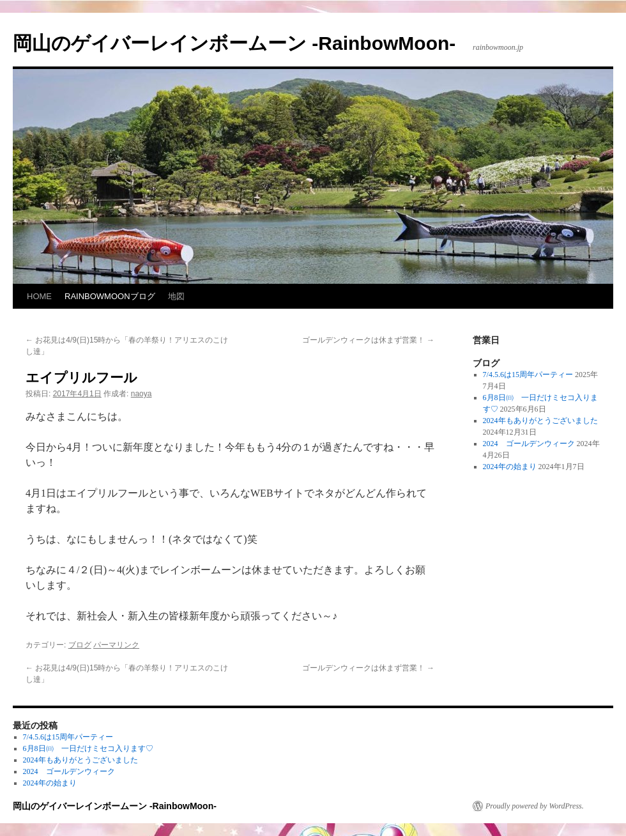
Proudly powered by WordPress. (534, 805)
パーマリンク (116, 644)
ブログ (79, 644)
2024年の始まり (510, 466)
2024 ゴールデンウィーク (529, 443)
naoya (141, 393)
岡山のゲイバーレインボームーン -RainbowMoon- (234, 43)
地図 (176, 296)
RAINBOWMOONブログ (110, 296)
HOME (39, 296)
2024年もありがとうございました (540, 420)
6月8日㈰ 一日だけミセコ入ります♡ (88, 748)
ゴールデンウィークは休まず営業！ (368, 340)
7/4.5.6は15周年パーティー (528, 374)
